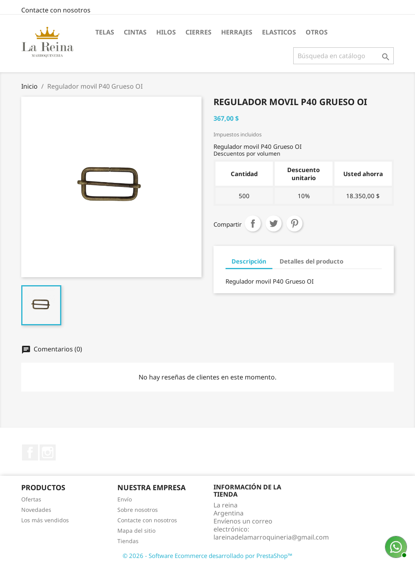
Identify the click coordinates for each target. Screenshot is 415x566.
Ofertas (31, 499)
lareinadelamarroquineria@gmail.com (271, 537)
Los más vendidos (45, 520)
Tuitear (274, 223)
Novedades (36, 509)
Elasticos (279, 32)
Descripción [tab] (249, 261)
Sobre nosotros (137, 509)
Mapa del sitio (136, 530)
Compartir (253, 223)
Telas (104, 32)
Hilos (166, 32)
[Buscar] (343, 55)
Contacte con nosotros (56, 10)
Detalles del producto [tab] (311, 261)
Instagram (48, 452)
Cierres (198, 32)
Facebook (30, 452)
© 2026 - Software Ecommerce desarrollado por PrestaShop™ (207, 556)
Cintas (135, 32)
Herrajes (236, 32)
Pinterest (294, 223)
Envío (124, 499)
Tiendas (128, 541)
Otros (317, 32)
